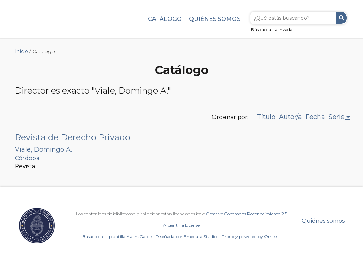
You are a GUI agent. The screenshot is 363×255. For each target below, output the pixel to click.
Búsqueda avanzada (271, 29)
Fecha (315, 117)
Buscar (341, 18)
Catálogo (165, 18)
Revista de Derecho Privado (72, 137)
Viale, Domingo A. (43, 149)
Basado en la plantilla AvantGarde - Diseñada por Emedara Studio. (150, 236)
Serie (337, 117)
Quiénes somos (214, 18)
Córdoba (27, 158)
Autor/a (290, 117)
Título (266, 117)
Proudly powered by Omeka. (251, 236)
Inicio (21, 51)
